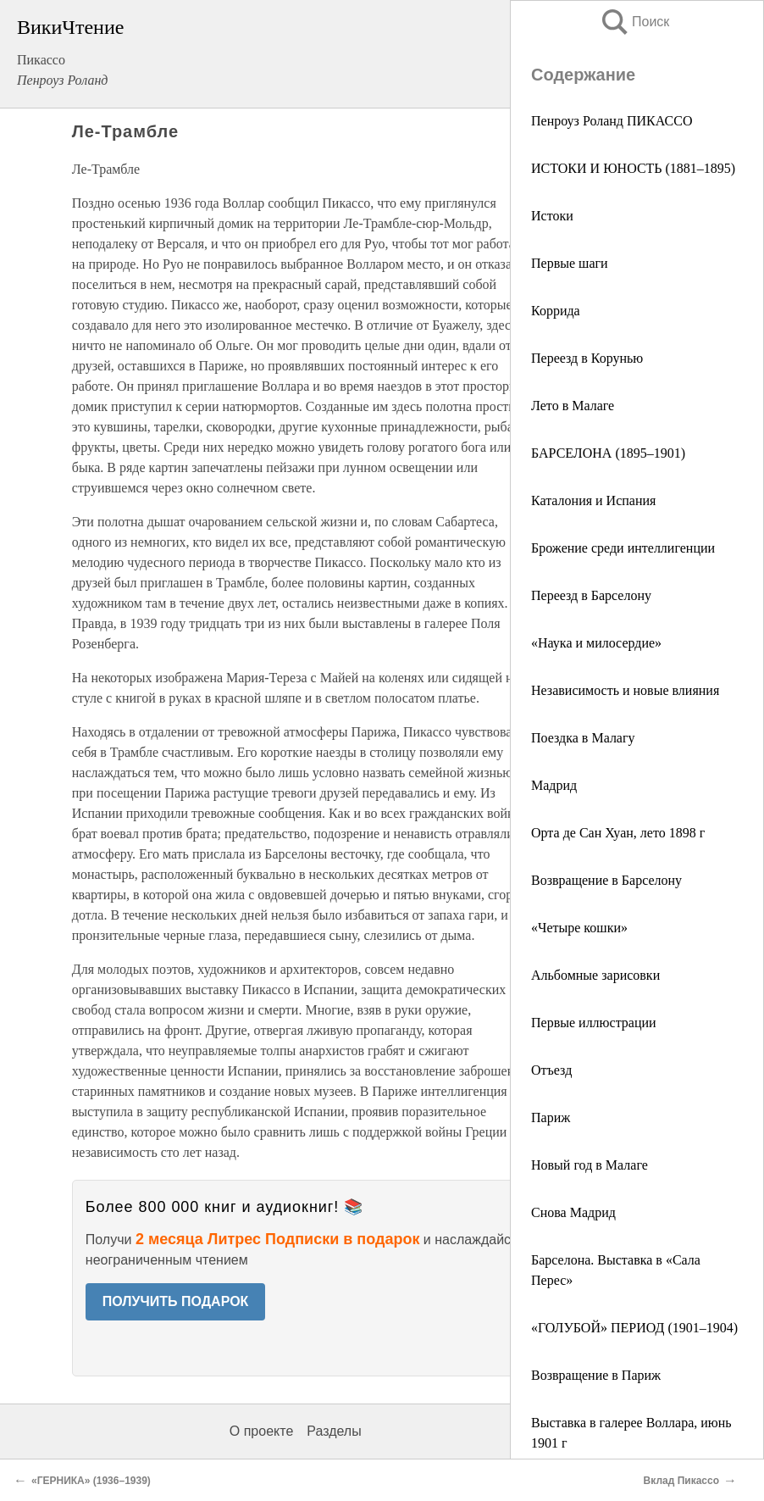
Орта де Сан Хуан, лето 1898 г (618, 833)
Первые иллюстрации (593, 1022)
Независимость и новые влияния (625, 690)
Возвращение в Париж (596, 1375)
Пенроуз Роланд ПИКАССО (611, 121)
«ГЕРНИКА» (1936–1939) (91, 1481)
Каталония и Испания (593, 500)
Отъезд (551, 1070)
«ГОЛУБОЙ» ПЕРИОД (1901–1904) (634, 1327)
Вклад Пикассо (681, 1481)
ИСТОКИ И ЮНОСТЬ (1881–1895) (633, 168)
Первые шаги (569, 263)
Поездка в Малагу (583, 738)
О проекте (261, 1431)
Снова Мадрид (573, 1212)
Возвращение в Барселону (606, 880)
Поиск (634, 21)
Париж (550, 1117)
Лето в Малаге (572, 405)
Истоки (552, 215)
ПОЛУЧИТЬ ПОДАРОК (175, 1301)
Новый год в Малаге (589, 1165)
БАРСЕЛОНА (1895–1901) (608, 453)
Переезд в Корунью (587, 358)
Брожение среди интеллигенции (623, 548)
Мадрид (554, 785)
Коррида (555, 310)
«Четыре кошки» (579, 927)
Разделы (334, 1431)
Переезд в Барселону (591, 595)
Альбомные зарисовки (595, 975)
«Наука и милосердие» (596, 643)
